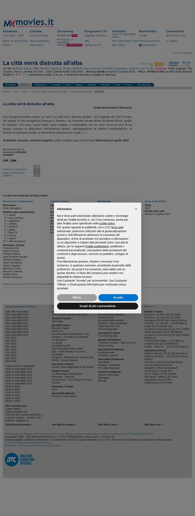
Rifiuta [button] (77, 297)
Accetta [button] (118, 297)
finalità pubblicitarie (97, 246)
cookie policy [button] (107, 223)
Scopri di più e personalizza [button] (97, 306)
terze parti (117, 227)
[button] (136, 209)
